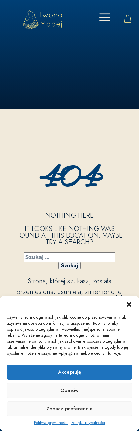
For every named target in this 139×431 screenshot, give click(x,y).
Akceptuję (69, 372)
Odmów (69, 390)
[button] (129, 304)
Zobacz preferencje (69, 408)
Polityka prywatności (51, 423)
